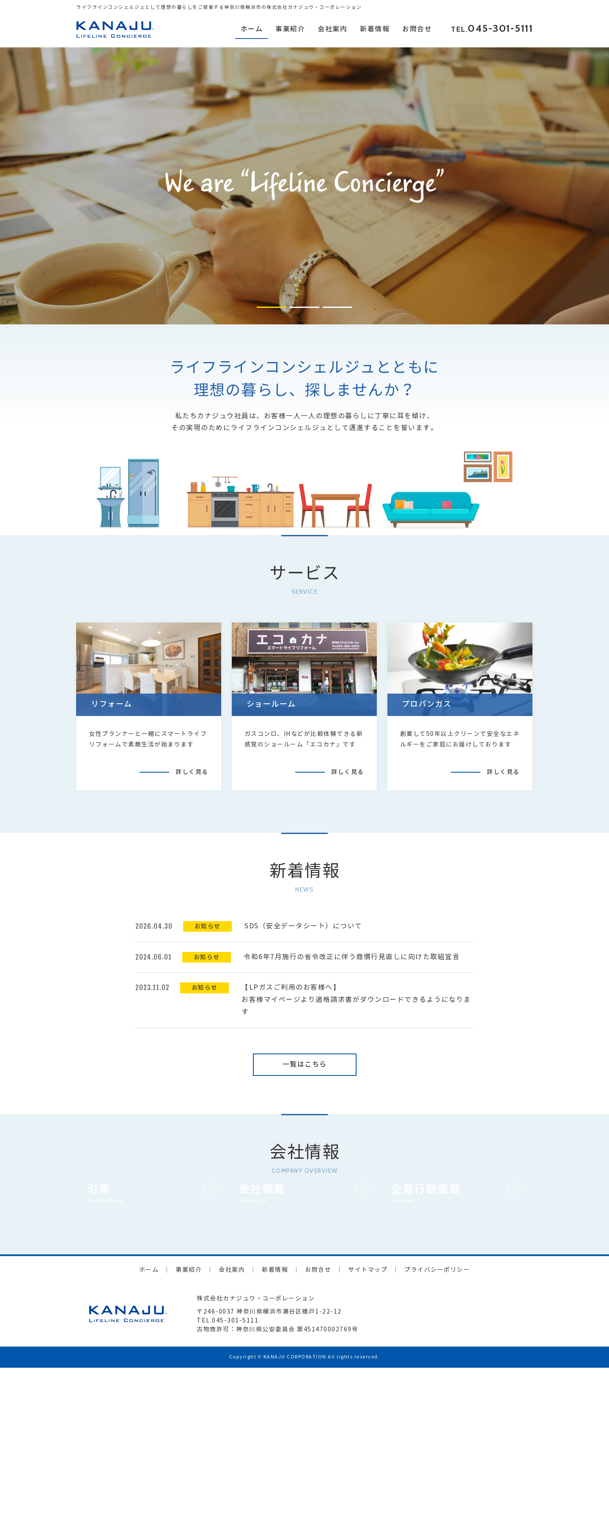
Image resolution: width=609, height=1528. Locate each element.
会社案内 (332, 29)
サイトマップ (367, 1430)
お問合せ (417, 29)
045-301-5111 (500, 28)
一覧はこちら (305, 1064)
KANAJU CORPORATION (294, 1517)
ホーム (252, 29)
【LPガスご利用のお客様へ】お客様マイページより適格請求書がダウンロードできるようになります (356, 999)
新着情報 (375, 29)
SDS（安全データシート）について (303, 926)
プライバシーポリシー (437, 1430)
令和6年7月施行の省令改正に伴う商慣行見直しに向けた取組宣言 (352, 957)
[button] (271, 307)
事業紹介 (290, 29)
